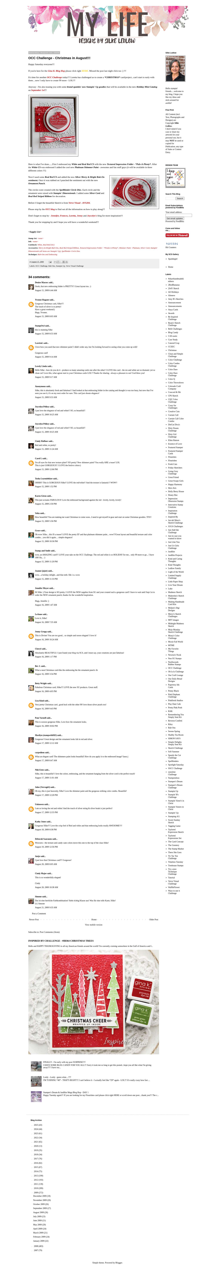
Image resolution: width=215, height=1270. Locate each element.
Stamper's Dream (175, 781)
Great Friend (173, 477)
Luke (170, 589)
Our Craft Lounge (175, 675)
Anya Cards (173, 310)
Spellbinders (173, 761)
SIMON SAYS (174, 738)
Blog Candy (173, 332)
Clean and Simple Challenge (175, 355)
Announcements (175, 306)
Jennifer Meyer (42, 588)
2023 (36, 1133)
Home (94, 919)
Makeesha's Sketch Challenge (176, 597)
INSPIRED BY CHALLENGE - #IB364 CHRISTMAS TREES (61, 940)
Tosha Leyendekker (44, 479)
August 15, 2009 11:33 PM (46, 579)
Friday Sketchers (175, 468)
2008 (36, 1246)
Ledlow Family (174, 568)
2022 (36, 1138)
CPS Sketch (173, 396)
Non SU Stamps (175, 658)
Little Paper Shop (175, 582)
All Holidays (173, 292)
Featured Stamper (175, 447)
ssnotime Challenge (172, 773)
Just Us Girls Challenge (173, 547)
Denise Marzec (41, 282)
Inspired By (173, 517)
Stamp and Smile (42, 551)
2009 (36, 1192)
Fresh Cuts (172, 464)
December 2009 (40, 1196)
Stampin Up (60, 266)
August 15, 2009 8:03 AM (46, 316)
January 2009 (39, 1241)
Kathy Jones (40, 822)
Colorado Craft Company (174, 387)
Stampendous (173, 778)
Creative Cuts (174, 411)
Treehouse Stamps (175, 865)
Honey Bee (173, 495)
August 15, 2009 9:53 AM (46, 397)
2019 (36, 1150)
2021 (36, 1142)
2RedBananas (174, 285)
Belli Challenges (175, 329)
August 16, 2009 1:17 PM (46, 657)
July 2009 (37, 1216)
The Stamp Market (176, 849)
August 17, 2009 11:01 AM (46, 778)
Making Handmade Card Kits (176, 603)
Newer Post (34, 919)
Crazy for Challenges (172, 406)
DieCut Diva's (174, 424)
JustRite (171, 552)
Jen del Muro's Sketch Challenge (175, 521)
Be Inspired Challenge (173, 318)
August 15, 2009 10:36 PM (46, 541)
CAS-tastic (172, 336)
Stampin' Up (173, 813)
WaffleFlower (174, 887)
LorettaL (39, 343)
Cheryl (38, 649)
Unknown (39, 804)
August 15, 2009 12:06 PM (46, 469)
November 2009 (40, 1200)
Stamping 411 (174, 816)
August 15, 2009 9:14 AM (46, 357)
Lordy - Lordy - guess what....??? (57, 1077)
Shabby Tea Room (175, 735)
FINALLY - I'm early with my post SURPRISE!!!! (64, 1062)
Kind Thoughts (174, 565)
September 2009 (40, 1208)
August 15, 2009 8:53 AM (46, 334)
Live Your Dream (175, 585)
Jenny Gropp (41, 632)
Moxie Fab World (175, 642)
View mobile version (93, 925)
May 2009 (37, 1225)
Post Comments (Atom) (50, 932)
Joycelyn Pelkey (42, 407)
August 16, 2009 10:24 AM (46, 639)
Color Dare (173, 369)
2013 (36, 1176)
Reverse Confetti (175, 721)
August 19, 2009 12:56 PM (46, 847)
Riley (170, 724)
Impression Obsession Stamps (175, 500)
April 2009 (38, 1229)
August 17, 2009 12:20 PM (46, 795)
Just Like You (174, 542)
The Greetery (173, 845)
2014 (36, 1171)
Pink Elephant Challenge (174, 695)
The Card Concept (175, 842)
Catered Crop (173, 343)
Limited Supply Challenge (174, 576)
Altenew (171, 295)
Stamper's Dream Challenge (175, 786)
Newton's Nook (174, 655)
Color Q (171, 379)
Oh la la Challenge (176, 672)
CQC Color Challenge (173, 400)
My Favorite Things (173, 650)
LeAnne (38, 614)
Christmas (172, 350)
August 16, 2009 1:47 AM (46, 605)
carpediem (39, 752)
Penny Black (173, 691)
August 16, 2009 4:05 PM (46, 691)
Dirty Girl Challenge (172, 435)
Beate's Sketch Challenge (174, 324)
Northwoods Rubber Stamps (174, 663)
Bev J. (38, 666)
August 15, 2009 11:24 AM (46, 449)
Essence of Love (175, 444)
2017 (36, 1159)
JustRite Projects (175, 555)
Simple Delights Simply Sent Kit (175, 743)
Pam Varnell (40, 718)
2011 (36, 1184)
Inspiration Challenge (172, 512)
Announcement (174, 303)
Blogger (118, 1263)
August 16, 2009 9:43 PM (46, 709)
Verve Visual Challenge (75, 266)
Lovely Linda (41, 366)
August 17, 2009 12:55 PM (46, 812)
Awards (171, 313)
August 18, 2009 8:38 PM (46, 829)
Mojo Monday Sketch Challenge (175, 631)
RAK (170, 711)
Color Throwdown (176, 383)
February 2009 (39, 1237)
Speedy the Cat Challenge (174, 756)
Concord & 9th (174, 392)
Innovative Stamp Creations (175, 506)
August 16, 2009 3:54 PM (46, 674)
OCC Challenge (41, 266)
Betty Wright (41, 683)
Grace (38, 530)
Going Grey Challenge (173, 472)
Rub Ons (51, 266)
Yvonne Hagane (42, 300)
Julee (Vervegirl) (42, 787)
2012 (36, 1180)
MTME (171, 645)
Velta (37, 513)
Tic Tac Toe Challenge (173, 857)
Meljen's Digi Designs (173, 609)
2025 (36, 1125)
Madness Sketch (175, 592)
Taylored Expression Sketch (176, 830)
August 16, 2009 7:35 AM (46, 622)
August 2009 (38, 1212)
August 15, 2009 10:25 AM (46, 414)
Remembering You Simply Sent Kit (176, 716)
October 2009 (39, 1204)
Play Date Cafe (174, 704)
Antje (37, 856)
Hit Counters (171, 247)
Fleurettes (172, 457)
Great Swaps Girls (175, 481)
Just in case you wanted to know (174, 537)
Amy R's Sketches (175, 299)
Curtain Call (173, 415)
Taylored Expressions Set (174, 837)
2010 (36, 1188)
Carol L (38, 458)
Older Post (153, 919)
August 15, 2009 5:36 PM (46, 521)
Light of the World (176, 572)
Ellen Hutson (173, 440)
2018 (36, 1154)
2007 (36, 1250)
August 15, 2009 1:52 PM (46, 486)
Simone (38, 896)
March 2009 (38, 1233)
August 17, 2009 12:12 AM (46, 743)
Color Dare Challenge (173, 374)
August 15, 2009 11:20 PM (46, 562)
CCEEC (171, 347)
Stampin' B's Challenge (173, 796)
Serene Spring (174, 731)
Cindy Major (41, 873)
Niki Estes (39, 770)
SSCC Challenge (175, 768)
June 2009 (37, 1220)
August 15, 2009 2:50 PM (46, 504)
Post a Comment (39, 913)
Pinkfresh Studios (175, 700)
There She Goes (174, 852)
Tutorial (171, 878)
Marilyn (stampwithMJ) (46, 735)
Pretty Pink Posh (175, 708)
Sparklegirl (172, 259)
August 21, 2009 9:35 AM (46, 907)
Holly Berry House (176, 491)
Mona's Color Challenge (173, 637)
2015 (36, 1167)
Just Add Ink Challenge (173, 531)
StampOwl (40, 326)
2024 (36, 1129)
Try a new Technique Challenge (172, 871)
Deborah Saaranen (43, 839)
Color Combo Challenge (174, 364)
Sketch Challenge (175, 748)
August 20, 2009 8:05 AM (46, 864)
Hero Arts (172, 488)
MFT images (173, 620)
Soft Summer (173, 752)
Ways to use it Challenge (174, 892)
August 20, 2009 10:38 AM (46, 887)
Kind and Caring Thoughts (175, 560)
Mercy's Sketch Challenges (174, 615)
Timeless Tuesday (175, 862)
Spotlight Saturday (176, 765)
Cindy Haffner (41, 441)
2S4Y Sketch (173, 288)
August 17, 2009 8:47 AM (46, 760)
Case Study (173, 340)
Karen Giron (41, 496)
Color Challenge (175, 360)
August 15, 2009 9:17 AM (46, 377)
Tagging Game (174, 826)
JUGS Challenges (175, 526)
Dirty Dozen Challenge (173, 429)
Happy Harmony (175, 484)
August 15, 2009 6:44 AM (46, 290)
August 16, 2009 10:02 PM (46, 726)
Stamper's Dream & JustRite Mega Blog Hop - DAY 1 (66, 1092)
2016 (36, 1163)
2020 (36, 1146)
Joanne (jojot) (41, 571)
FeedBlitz (180, 221)
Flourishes (172, 460)
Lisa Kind (39, 701)
